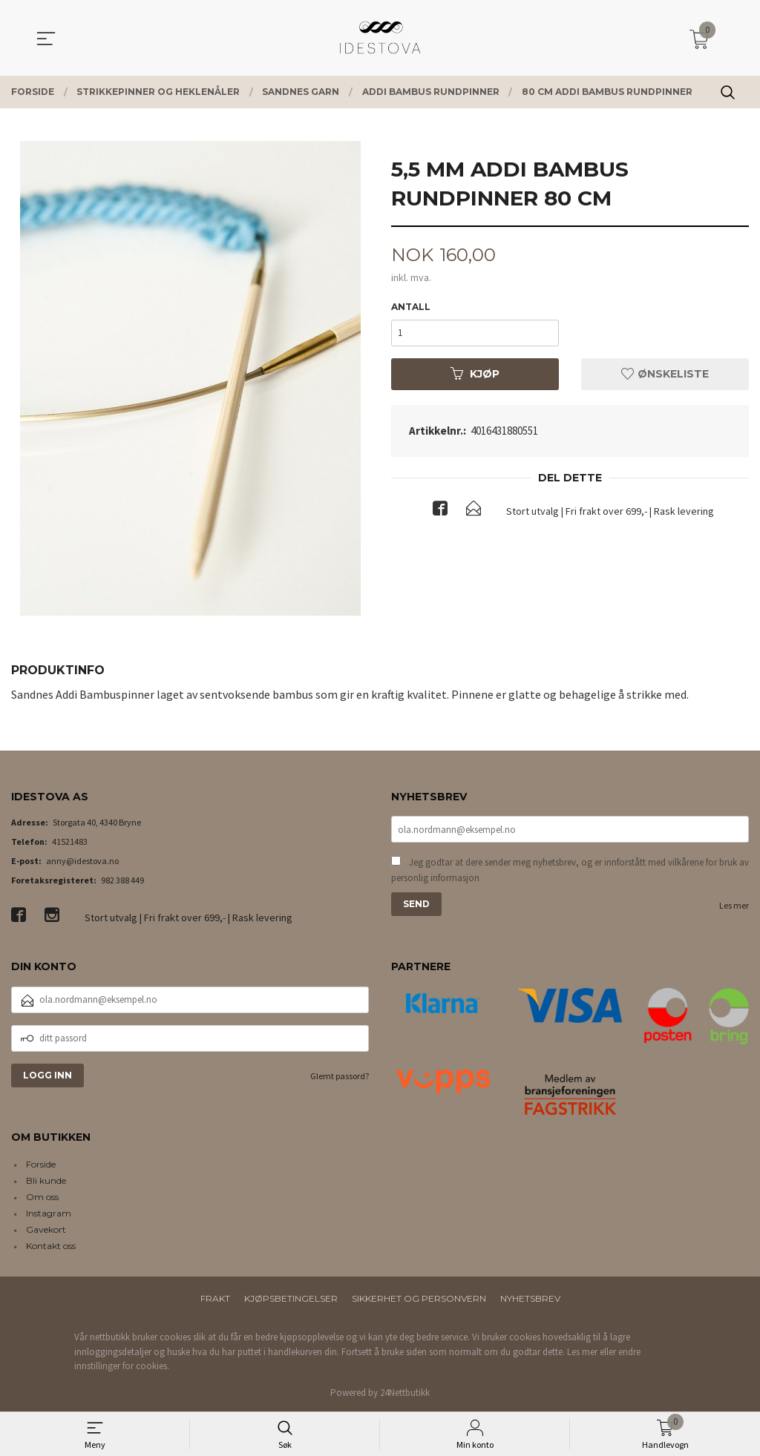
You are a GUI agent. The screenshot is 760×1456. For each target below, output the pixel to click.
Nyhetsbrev (530, 1298)
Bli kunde (46, 1180)
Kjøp (475, 374)
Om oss (42, 1196)
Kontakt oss (51, 1245)
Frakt (215, 1298)
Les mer (734, 906)
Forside (41, 1164)
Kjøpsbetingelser (291, 1298)
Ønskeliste (665, 374)
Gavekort (46, 1229)
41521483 (70, 841)
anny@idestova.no (82, 860)
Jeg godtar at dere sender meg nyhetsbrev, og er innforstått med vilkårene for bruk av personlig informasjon (570, 871)
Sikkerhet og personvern (419, 1298)
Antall (410, 307)
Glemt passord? (339, 1075)
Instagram (48, 1213)
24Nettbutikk (405, 1392)
